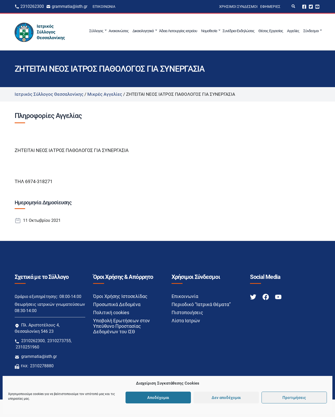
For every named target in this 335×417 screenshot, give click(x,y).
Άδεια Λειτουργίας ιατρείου (178, 31)
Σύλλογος (96, 31)
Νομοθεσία (209, 31)
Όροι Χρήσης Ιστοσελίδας (120, 296)
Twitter (311, 6)
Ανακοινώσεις (118, 31)
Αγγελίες (293, 31)
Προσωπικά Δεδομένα (116, 304)
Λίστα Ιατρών (186, 320)
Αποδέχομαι (158, 397)
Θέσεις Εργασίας (270, 31)
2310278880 (42, 365)
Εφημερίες (270, 6)
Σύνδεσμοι (311, 31)
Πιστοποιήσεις (187, 312)
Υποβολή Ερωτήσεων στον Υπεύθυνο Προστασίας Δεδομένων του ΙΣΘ (121, 326)
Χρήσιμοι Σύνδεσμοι (238, 6)
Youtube (317, 6)
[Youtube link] (278, 296)
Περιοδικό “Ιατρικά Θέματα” (201, 304)
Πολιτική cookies (111, 312)
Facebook (304, 6)
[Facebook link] (266, 296)
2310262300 (32, 6)
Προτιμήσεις (294, 397)
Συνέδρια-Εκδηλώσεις (238, 31)
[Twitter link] (253, 296)
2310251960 (27, 347)
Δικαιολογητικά (143, 31)
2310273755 (59, 340)
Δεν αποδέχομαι (226, 397)
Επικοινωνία (104, 6)
